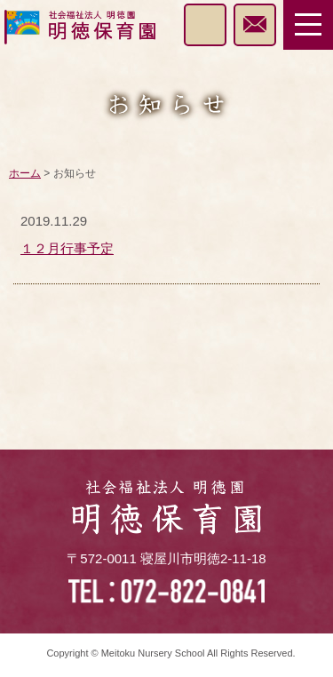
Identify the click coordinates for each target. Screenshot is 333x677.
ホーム (25, 173)
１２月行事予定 (67, 248)
